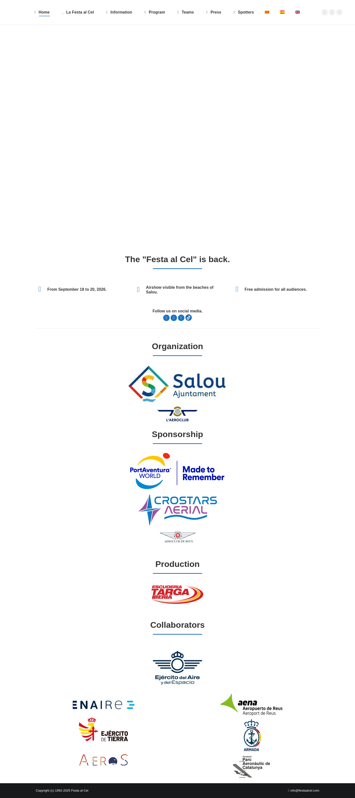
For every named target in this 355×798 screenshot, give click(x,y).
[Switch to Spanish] (282, 12)
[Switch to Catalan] (267, 12)
